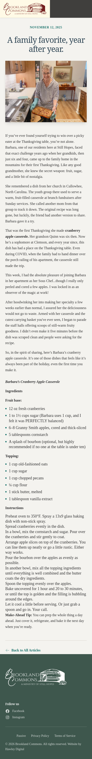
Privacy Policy (40, 735)
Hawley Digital (14, 749)
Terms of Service (64, 735)
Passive (21, 735)
